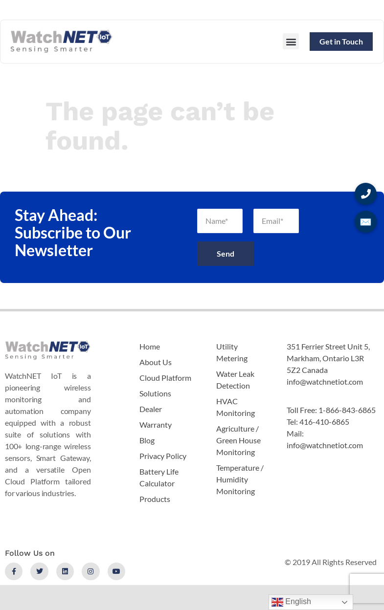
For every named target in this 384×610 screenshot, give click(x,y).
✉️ (366, 221)
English (291, 602)
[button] (291, 41)
